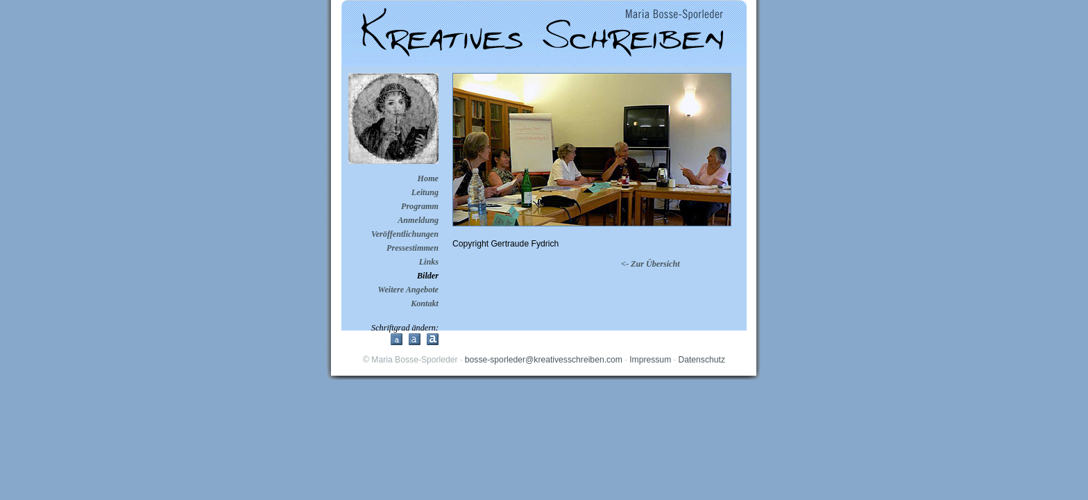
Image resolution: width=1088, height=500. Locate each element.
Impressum (650, 360)
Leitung (425, 192)
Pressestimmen (412, 248)
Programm (420, 206)
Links (429, 262)
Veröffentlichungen (405, 234)
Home (428, 178)
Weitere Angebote (408, 289)
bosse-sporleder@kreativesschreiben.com (543, 360)
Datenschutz (701, 360)
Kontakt (425, 303)
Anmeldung (418, 220)
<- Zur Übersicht (650, 264)
